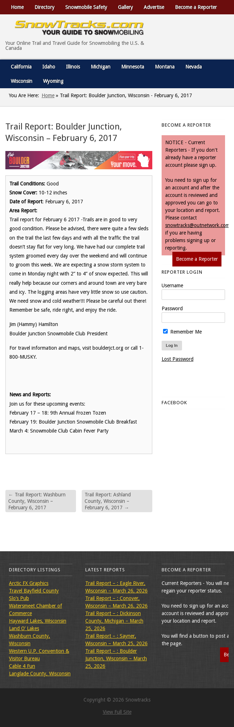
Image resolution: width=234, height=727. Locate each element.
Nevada (193, 67)
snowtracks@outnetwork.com (197, 225)
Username (172, 285)
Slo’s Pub (19, 598)
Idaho (48, 67)
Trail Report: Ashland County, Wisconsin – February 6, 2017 (108, 501)
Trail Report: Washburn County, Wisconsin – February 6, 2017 (37, 501)
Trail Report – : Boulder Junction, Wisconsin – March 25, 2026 (116, 658)
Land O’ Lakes (24, 628)
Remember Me (182, 332)
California (21, 67)
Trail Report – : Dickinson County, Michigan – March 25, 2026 (114, 620)
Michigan (100, 67)
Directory (44, 7)
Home (17, 7)
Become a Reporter (196, 7)
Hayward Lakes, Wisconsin (37, 621)
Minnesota (132, 67)
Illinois (73, 67)
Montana (165, 67)
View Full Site (117, 712)
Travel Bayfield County (34, 591)
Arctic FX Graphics (28, 583)
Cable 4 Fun (22, 666)
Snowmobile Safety (86, 7)
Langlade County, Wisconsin (40, 673)
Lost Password (178, 359)
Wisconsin (21, 81)
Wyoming (53, 81)
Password (172, 308)
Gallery (125, 7)
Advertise (154, 7)
